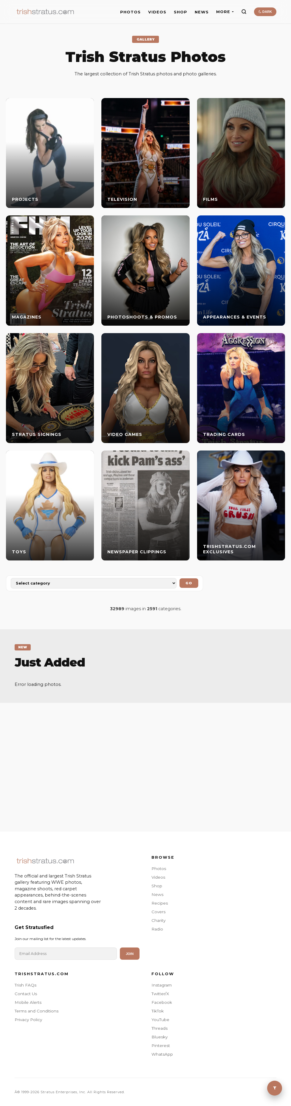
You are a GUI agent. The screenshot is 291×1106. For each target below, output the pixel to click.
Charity (158, 920)
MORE (225, 12)
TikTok (157, 1011)
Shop (156, 885)
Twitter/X (160, 993)
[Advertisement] (145, 759)
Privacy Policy (28, 1019)
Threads (159, 1028)
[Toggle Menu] (274, 1088)
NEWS (202, 12)
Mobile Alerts (28, 1002)
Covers (158, 911)
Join (130, 954)
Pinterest (160, 1045)
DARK (265, 11)
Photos (158, 868)
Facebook (161, 1002)
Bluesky (159, 1036)
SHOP (180, 12)
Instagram (161, 985)
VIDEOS (157, 12)
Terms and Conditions (36, 1011)
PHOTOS (130, 12)
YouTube (160, 1019)
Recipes (159, 903)
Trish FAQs (25, 985)
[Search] (244, 11)
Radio (157, 929)
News (157, 894)
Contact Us (26, 993)
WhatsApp (162, 1054)
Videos (158, 877)
